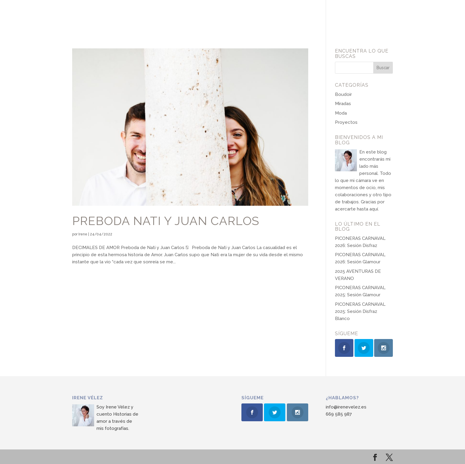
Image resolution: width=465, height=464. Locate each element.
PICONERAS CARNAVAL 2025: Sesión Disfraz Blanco (360, 311)
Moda (341, 113)
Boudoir (343, 94)
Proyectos (346, 122)
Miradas (343, 103)
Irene (82, 234)
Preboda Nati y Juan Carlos (165, 221)
